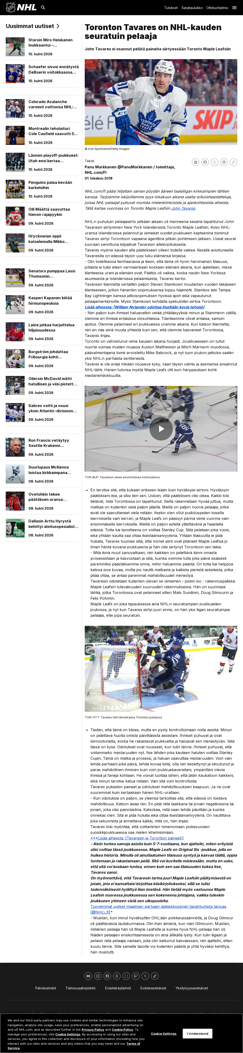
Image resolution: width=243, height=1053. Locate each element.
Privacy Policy (93, 1029)
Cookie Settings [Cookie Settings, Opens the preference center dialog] (164, 1033)
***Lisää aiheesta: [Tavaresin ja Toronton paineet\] (137, 838)
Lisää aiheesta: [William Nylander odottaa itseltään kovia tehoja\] (144, 307)
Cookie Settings (67, 1034)
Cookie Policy (122, 1029)
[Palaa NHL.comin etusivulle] (21, 7)
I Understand (197, 1033)
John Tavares (183, 208)
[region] (121, 1033)
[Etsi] (43, 7)
